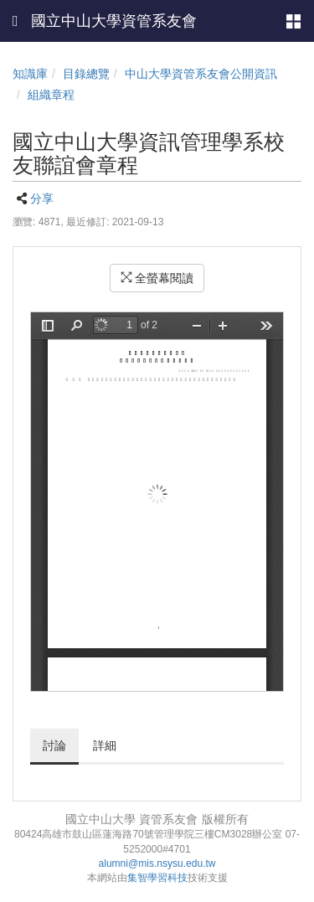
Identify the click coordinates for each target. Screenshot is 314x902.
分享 (42, 198)
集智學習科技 (157, 878)
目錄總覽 (86, 73)
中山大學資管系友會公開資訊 (201, 73)
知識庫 (30, 73)
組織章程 (51, 94)
